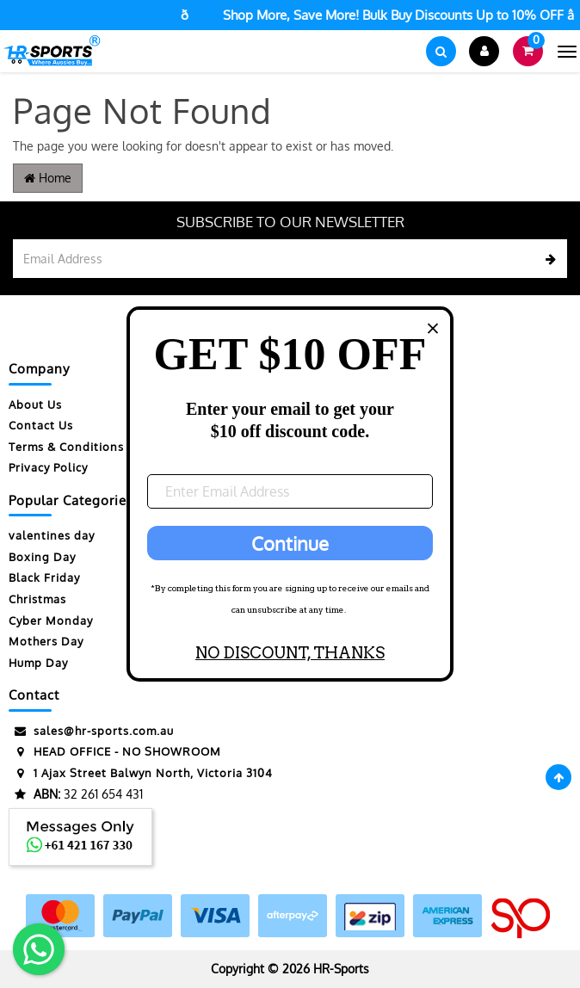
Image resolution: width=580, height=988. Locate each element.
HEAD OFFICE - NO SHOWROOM (115, 752)
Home (47, 177)
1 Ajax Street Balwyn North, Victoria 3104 (141, 773)
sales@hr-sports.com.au (91, 731)
